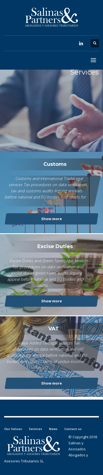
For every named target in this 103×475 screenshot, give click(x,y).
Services (35, 429)
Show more (51, 218)
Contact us (73, 429)
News (53, 429)
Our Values (13, 429)
